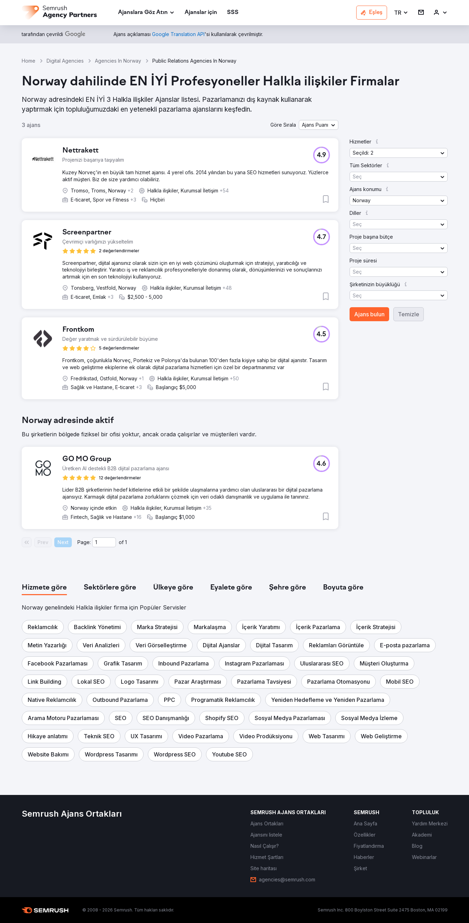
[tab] (44, 588)
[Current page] (104, 542)
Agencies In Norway (118, 61)
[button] (401, 12)
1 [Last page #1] (126, 542)
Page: (84, 542)
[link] (201, 12)
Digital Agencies (65, 61)
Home (28, 61)
